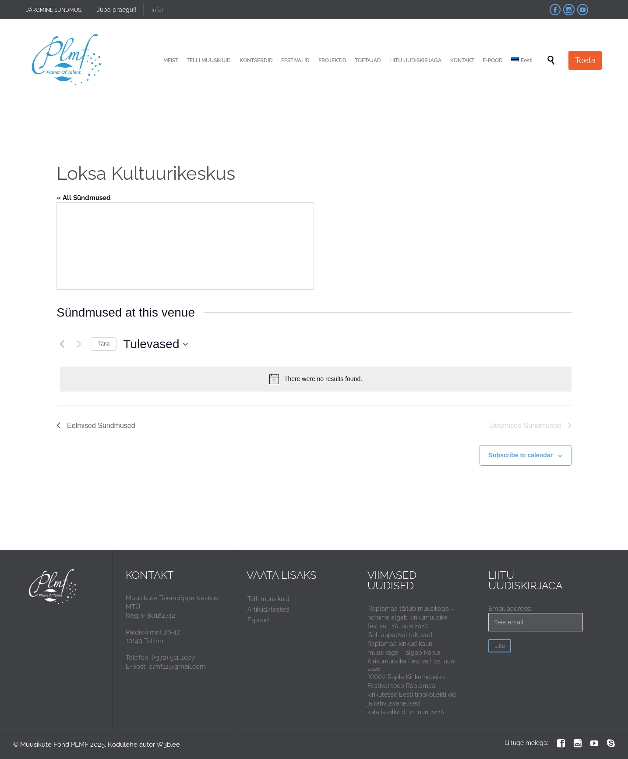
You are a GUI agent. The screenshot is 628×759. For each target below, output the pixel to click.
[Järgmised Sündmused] (79, 344)
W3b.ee (168, 744)
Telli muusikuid (268, 598)
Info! (157, 10)
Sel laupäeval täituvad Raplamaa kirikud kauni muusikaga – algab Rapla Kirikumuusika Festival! (404, 648)
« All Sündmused (83, 198)
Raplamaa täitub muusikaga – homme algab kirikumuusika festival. (410, 617)
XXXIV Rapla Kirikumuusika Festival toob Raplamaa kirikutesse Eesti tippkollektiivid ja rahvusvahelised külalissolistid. (411, 694)
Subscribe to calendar (521, 455)
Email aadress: (535, 618)
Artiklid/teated (268, 609)
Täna (103, 344)
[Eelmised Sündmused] (61, 344)
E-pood (258, 620)
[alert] (316, 379)
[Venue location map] (185, 246)
